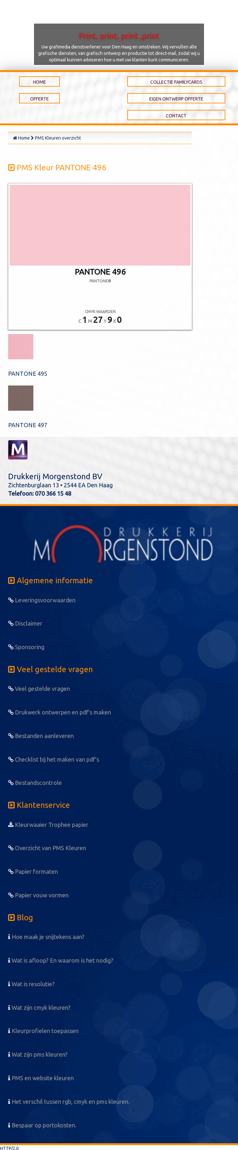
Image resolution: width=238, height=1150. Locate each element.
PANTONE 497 (27, 425)
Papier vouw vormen (38, 895)
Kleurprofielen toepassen (43, 1031)
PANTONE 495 (27, 373)
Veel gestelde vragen (39, 688)
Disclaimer (25, 623)
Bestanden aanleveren (41, 736)
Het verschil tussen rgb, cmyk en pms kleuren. (69, 1101)
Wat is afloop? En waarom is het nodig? (60, 960)
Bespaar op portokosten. (42, 1125)
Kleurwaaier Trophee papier (48, 824)
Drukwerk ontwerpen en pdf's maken (59, 712)
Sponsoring (26, 647)
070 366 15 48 (53, 493)
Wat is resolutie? (31, 984)
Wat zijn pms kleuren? (38, 1054)
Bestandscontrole (35, 782)
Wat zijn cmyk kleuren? (39, 1007)
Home (21, 138)
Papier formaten (33, 871)
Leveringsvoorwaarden (41, 600)
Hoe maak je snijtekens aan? (46, 937)
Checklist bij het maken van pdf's (53, 759)
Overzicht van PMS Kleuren (47, 848)
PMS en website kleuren (41, 1078)
